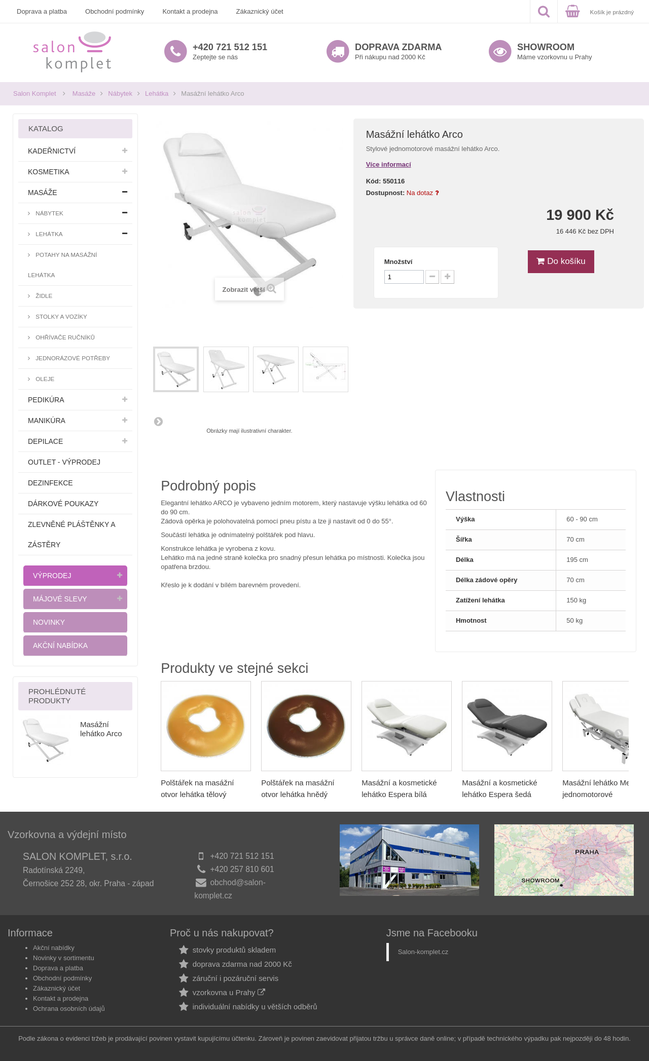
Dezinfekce (50, 483)
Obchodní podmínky (114, 11)
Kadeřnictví (52, 151)
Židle (43, 295)
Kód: (373, 181)
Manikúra (46, 420)
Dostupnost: (385, 193)
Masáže (84, 93)
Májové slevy (60, 599)
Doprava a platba (42, 11)
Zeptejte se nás (230, 51)
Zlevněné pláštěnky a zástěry (71, 534)
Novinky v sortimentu (63, 958)
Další (158, 421)
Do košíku (560, 261)
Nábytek (120, 93)
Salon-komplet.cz (423, 952)
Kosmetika (48, 172)
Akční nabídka (60, 645)
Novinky (49, 622)
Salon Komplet (34, 93)
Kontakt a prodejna (190, 11)
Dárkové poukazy (63, 504)
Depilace (45, 441)
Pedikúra (46, 400)
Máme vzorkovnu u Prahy (554, 51)
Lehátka (156, 93)
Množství (398, 262)
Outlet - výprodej (64, 462)
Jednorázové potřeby (72, 358)
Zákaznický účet (259, 11)
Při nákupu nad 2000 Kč (398, 51)
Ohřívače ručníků (64, 337)
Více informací (388, 164)
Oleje (44, 378)
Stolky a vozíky (60, 316)
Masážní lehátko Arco (101, 729)
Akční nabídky (54, 948)
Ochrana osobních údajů (69, 1008)
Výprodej (52, 576)
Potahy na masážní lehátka (62, 264)
